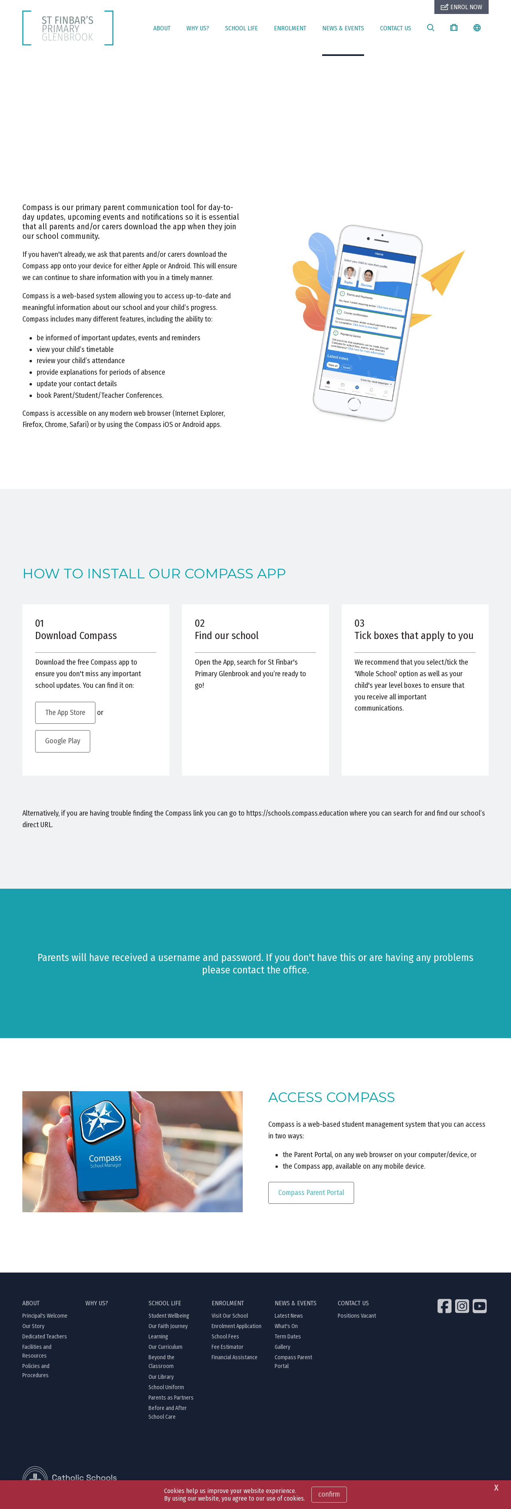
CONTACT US (395, 28)
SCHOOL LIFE (241, 28)
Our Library (161, 1377)
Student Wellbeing (169, 1316)
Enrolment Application (236, 1326)
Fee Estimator (228, 1347)
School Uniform (166, 1387)
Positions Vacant (357, 1316)
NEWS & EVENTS (343, 28)
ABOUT (161, 28)
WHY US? (197, 28)
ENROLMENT (290, 28)
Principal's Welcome (44, 1316)
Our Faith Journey (168, 1326)
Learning (158, 1337)
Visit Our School (230, 1316)
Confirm (329, 1494)
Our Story (33, 1326)
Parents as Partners (171, 1398)
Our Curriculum (165, 1347)
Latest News (289, 1316)
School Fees (225, 1337)
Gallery (282, 1347)
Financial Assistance (234, 1357)
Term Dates (288, 1337)
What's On (286, 1326)
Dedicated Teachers (44, 1337)
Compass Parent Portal (311, 1193)
